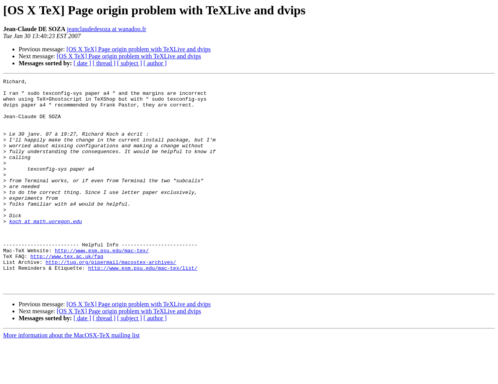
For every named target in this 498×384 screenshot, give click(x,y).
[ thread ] (104, 63)
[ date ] (82, 63)
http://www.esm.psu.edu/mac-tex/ (102, 285)
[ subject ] (129, 63)
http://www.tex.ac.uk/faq (66, 292)
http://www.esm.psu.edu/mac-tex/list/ (142, 306)
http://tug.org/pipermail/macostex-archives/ (111, 299)
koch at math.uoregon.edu (45, 250)
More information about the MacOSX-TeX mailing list (71, 377)
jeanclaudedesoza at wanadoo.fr (106, 29)
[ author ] (155, 63)
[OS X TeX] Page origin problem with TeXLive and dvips (139, 49)
